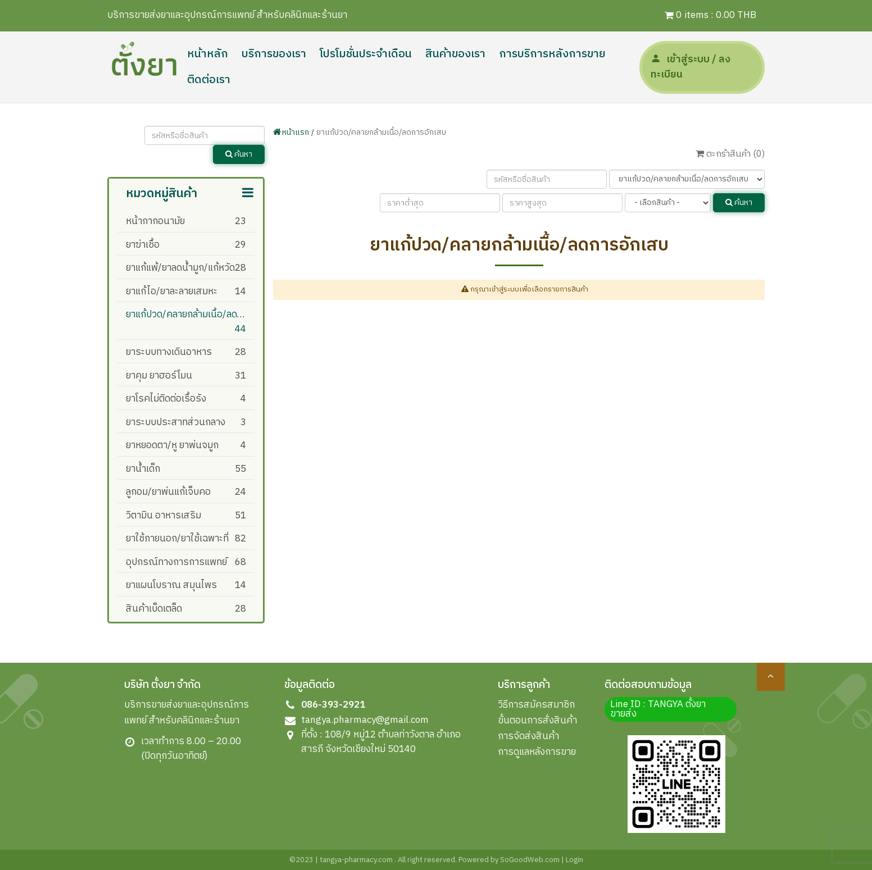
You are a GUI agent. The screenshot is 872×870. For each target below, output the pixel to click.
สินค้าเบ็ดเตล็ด (154, 609)
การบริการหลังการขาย (552, 54)
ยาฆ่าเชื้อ (143, 245)
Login (574, 860)
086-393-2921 (333, 705)
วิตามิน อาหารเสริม (163, 515)
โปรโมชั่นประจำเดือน (366, 54)
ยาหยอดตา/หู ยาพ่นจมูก (172, 445)
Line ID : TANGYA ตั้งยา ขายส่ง (658, 709)
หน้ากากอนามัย (155, 221)
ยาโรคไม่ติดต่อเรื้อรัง (166, 399)
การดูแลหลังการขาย (537, 752)
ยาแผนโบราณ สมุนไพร (171, 585)
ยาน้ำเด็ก (143, 469)
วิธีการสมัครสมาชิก (536, 705)
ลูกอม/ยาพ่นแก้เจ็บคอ (168, 492)
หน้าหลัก (207, 54)
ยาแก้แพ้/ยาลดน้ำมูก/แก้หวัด (180, 268)
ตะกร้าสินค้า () (730, 154)
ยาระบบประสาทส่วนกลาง (175, 422)
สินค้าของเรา (455, 54)
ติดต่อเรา (208, 80)
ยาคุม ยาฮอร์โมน (159, 376)
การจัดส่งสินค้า (528, 736)
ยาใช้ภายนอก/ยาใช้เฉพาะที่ (177, 538)
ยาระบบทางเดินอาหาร (169, 352)
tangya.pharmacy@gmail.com (365, 720)
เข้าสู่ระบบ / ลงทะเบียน (690, 67)
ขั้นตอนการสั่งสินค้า (537, 720)
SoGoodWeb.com (529, 860)
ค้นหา (238, 154)
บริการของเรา (274, 54)
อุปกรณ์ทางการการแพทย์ (176, 562)
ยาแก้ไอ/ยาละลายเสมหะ (171, 291)
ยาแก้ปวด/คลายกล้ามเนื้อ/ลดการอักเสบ (202, 314)
